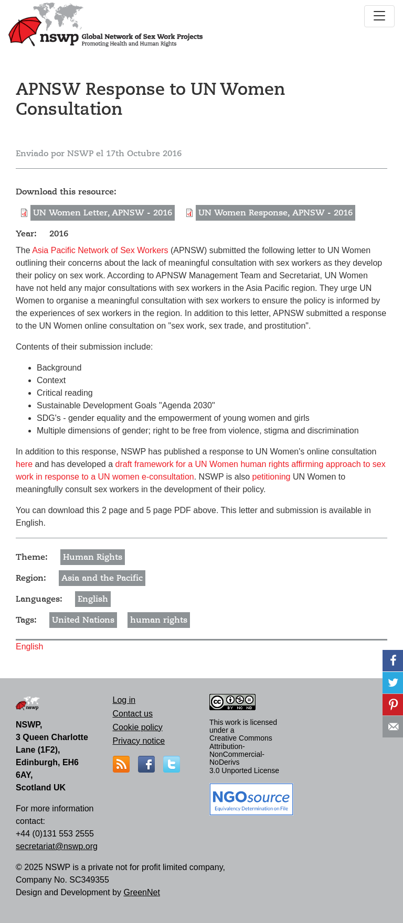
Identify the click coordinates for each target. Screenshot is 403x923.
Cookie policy (138, 727)
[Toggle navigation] (379, 16)
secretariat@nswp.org (57, 846)
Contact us (133, 713)
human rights (158, 620)
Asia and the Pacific (102, 578)
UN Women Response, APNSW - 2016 (275, 213)
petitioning (271, 476)
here (24, 464)
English (93, 599)
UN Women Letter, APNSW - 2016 (102, 213)
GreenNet (141, 892)
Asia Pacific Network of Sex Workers (100, 250)
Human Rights (92, 557)
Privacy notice (139, 740)
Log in (124, 700)
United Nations (83, 620)
